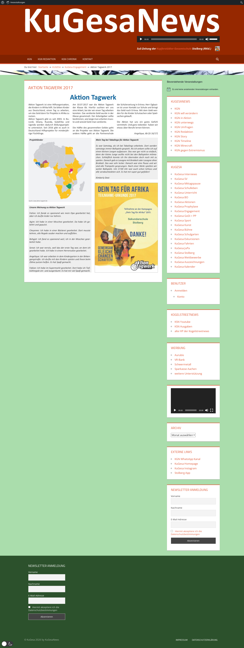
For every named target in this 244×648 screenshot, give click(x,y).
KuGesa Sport (183, 220)
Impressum (182, 639)
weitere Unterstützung (188, 373)
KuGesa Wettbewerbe (188, 257)
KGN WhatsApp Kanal (187, 459)
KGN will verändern (186, 113)
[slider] (174, 39)
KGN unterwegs (184, 122)
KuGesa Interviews (186, 174)
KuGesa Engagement (187, 211)
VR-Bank (180, 359)
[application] (178, 39)
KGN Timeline (183, 141)
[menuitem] (2, 2)
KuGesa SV (181, 179)
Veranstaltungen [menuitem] (16, 2)
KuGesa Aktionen (185, 202)
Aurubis (179, 355)
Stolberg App (182, 473)
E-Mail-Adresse (179, 519)
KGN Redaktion (47, 59)
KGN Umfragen (184, 127)
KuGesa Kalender (185, 266)
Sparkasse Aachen (186, 369)
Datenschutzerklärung (205, 639)
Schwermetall (183, 364)
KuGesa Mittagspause (188, 183)
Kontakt (88, 59)
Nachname (176, 507)
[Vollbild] (211, 410)
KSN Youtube (182, 322)
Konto (180, 296)
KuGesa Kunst (183, 225)
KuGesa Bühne (183, 229)
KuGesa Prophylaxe (186, 206)
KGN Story (181, 136)
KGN (29, 59)
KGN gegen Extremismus (190, 150)
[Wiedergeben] (141, 39)
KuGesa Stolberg (185, 253)
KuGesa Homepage (186, 463)
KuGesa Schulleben (186, 188)
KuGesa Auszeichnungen (189, 262)
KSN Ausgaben (183, 326)
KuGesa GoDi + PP (185, 216)
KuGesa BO (181, 197)
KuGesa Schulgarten (187, 234)
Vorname (175, 496)
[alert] (193, 89)
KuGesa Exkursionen (187, 239)
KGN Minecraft (183, 145)
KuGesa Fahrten (184, 243)
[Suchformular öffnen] (217, 59)
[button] (7, 643)
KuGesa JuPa (182, 248)
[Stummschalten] (207, 39)
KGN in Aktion (183, 118)
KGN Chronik (69, 59)
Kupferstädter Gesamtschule (174, 48)
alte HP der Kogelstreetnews (192, 331)
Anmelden (181, 290)
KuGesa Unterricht (186, 192)
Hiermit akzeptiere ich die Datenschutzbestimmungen (186, 533)
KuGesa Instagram (186, 468)
